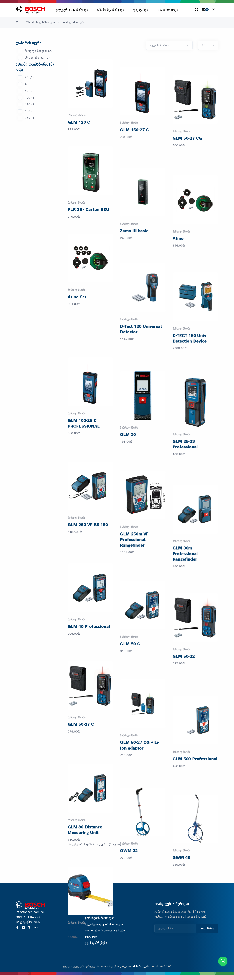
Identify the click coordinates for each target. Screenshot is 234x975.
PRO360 (91, 936)
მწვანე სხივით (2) (37, 58)
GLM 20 (128, 389)
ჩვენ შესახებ (93, 912)
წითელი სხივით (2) (38, 51)
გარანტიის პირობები (99, 918)
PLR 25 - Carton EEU (88, 209)
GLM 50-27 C (81, 651)
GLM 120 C (79, 122)
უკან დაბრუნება (96, 943)
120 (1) (30, 104)
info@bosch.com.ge (30, 912)
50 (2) (29, 91)
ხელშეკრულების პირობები (104, 924)
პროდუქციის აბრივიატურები (105, 930)
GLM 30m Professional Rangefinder (186, 488)
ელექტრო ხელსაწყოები (72, 10)
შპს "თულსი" (142, 966)
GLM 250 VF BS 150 (88, 477)
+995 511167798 (28, 917)
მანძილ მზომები (73, 22)
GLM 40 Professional (89, 564)
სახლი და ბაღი (167, 10)
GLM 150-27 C (134, 122)
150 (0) (30, 111)
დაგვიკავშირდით (28, 922)
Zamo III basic (134, 209)
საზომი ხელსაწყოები (111, 10)
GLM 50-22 (184, 581)
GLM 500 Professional (195, 668)
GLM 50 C (130, 575)
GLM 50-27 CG (188, 122)
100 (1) (30, 98)
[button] (214, 9)
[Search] (197, 9)
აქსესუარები (141, 10)
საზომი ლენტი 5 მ (85, 832)
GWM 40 (182, 755)
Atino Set (77, 296)
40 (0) (29, 84)
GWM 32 (129, 755)
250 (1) (30, 118)
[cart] (205, 9)
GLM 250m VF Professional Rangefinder (134, 483)
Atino (178, 209)
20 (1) (29, 77)
